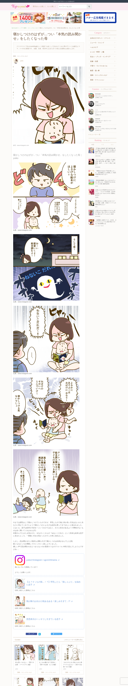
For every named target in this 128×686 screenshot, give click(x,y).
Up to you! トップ (17, 28)
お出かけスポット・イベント (100, 38)
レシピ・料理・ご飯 (97, 52)
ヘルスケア (94, 47)
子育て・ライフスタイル (98, 66)
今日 (92, 144)
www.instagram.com (25, 221)
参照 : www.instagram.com (21, 145)
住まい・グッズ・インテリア (100, 56)
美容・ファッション (97, 80)
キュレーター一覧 (94, 134)
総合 (112, 144)
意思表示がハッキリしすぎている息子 (44, 572)
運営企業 (27, 675)
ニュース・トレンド (97, 42)
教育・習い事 (95, 70)
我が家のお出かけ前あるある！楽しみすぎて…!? (49, 554)
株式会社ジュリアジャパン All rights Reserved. (64, 684)
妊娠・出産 (94, 61)
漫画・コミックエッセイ (31, 28)
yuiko (18, 61)
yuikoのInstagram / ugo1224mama (42, 512)
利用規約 (33, 675)
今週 (102, 144)
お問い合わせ (40, 675)
